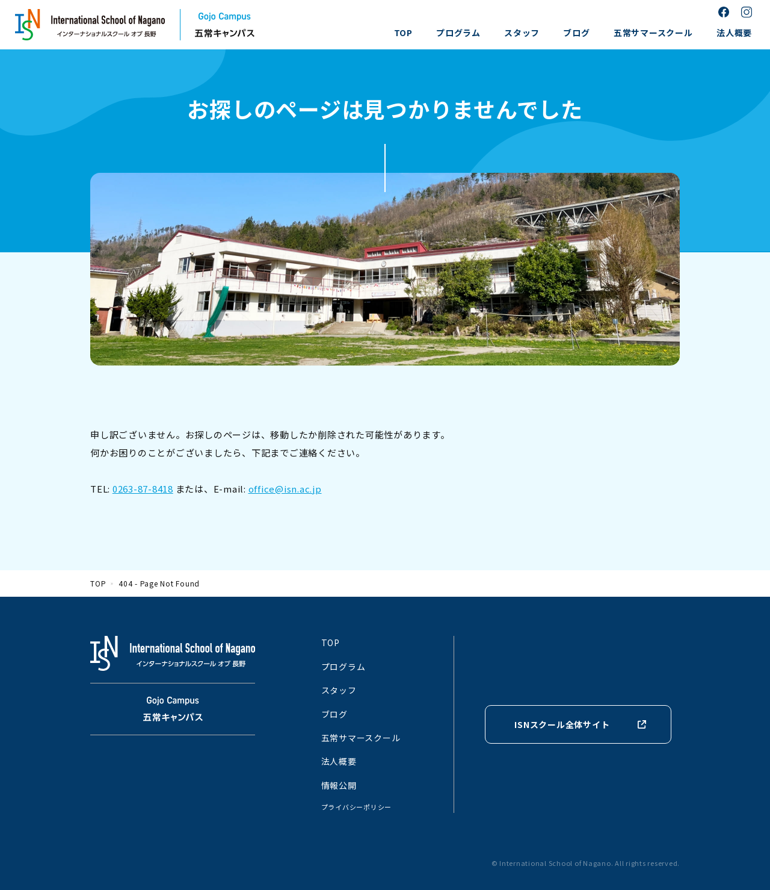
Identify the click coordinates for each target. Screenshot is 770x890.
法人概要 (734, 32)
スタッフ (522, 32)
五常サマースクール (653, 32)
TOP (403, 32)
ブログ (576, 32)
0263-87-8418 (142, 488)
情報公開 (339, 785)
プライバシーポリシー (356, 807)
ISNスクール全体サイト (561, 724)
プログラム (458, 32)
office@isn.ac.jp (285, 488)
